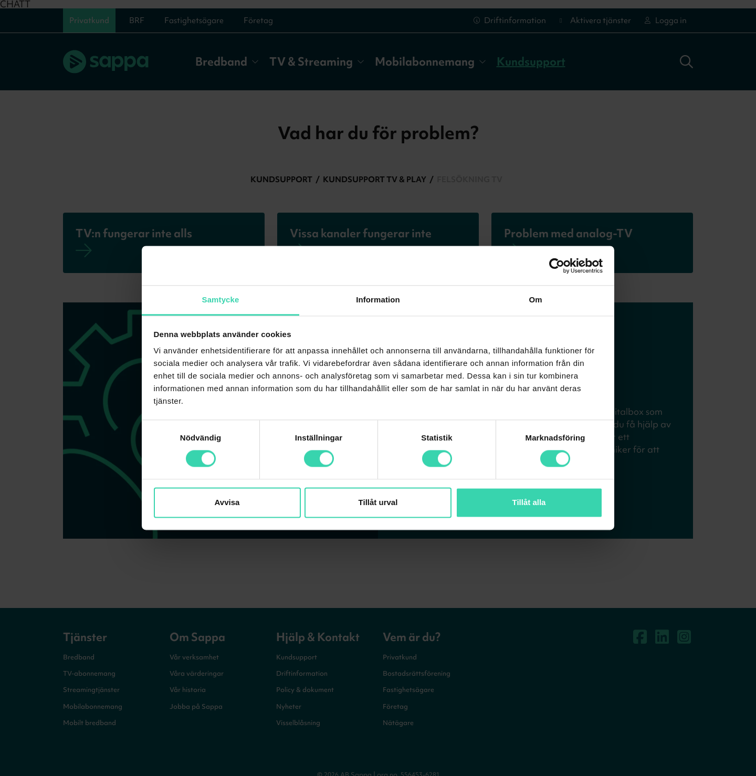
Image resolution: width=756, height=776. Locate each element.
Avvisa (227, 502)
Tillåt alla (529, 502)
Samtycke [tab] (220, 299)
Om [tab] (535, 299)
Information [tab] (378, 299)
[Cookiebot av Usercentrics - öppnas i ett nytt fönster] (557, 266)
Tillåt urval (378, 502)
